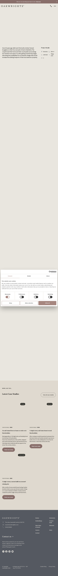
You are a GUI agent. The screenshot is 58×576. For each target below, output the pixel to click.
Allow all (47, 303)
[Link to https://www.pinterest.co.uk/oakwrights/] (9, 551)
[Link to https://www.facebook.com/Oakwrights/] (6, 551)
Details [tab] (29, 276)
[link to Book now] (29, 1)
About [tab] (48, 276)
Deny (10, 303)
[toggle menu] (55, 6)
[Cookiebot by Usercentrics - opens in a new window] (50, 272)
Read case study (8, 449)
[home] (12, 6)
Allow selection (29, 303)
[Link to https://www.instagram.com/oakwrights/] (3, 551)
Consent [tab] (10, 276)
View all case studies (48, 395)
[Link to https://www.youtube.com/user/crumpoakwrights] (12, 551)
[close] (56, 1)
